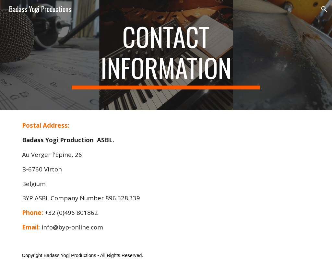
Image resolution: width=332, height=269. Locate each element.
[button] (324, 9)
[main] (165, 55)
